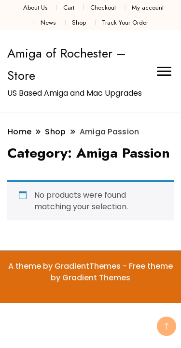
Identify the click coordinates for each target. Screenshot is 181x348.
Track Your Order (125, 22)
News (48, 22)
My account (148, 7)
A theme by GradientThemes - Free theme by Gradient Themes (90, 272)
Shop (79, 22)
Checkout (103, 7)
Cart (68, 7)
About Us (35, 7)
